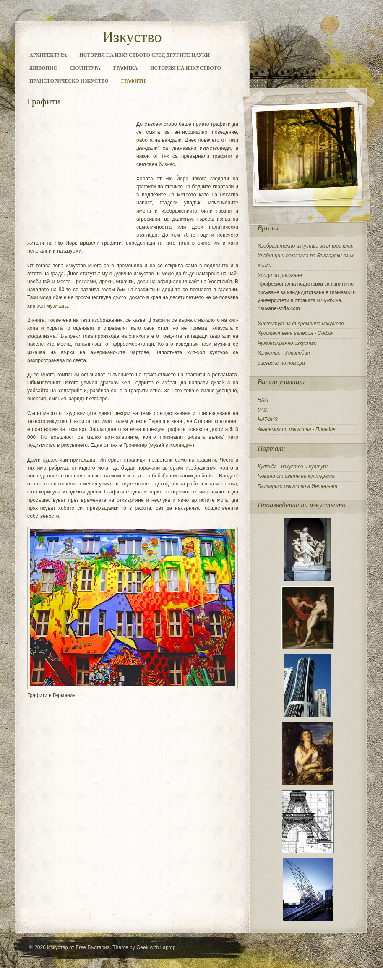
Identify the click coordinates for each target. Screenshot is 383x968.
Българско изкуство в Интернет (297, 486)
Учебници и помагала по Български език (306, 255)
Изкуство (132, 37)
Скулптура (85, 68)
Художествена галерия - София (296, 333)
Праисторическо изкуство (69, 81)
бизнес (167, 164)
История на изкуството (185, 68)
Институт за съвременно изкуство (301, 323)
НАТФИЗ (268, 420)
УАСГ (264, 410)
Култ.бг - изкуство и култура (293, 467)
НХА (263, 400)
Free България (93, 947)
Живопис (43, 68)
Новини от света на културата (296, 476)
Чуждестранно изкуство (287, 343)
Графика (125, 68)
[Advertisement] (125, 110)
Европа (156, 421)
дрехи (106, 281)
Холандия (181, 445)
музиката (57, 306)
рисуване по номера (281, 363)
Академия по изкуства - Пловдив (297, 429)
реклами (86, 281)
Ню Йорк (176, 179)
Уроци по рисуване (280, 275)
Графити (133, 81)
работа (144, 140)
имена (143, 211)
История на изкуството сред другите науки (144, 55)
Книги (264, 266)
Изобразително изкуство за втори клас (305, 246)
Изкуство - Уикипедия (284, 353)
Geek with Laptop (155, 947)
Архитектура (48, 55)
